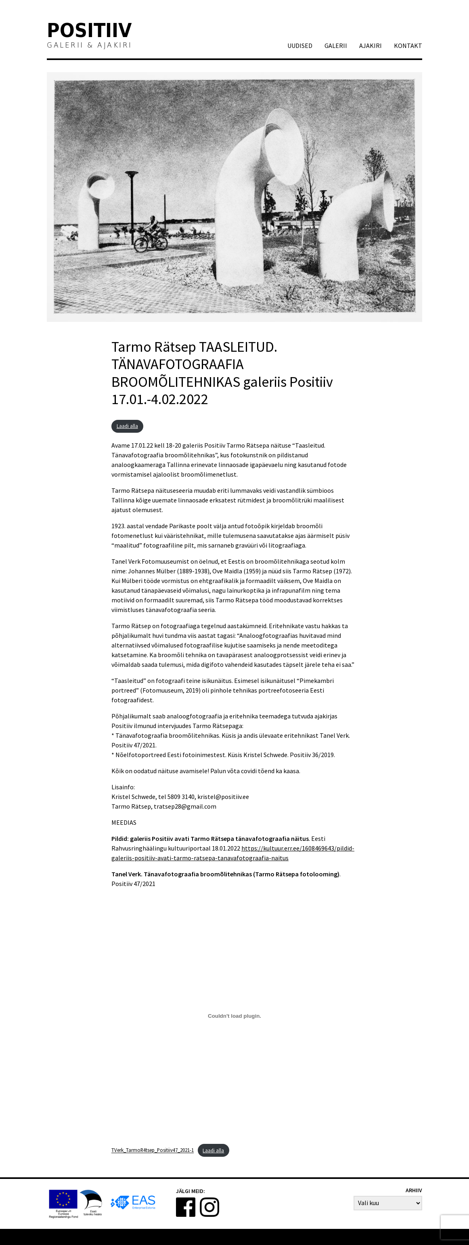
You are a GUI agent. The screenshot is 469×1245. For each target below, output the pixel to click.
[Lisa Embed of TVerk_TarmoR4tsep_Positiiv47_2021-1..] (234, 1016)
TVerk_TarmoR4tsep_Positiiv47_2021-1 (152, 1150)
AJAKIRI (370, 46)
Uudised (299, 46)
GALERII (336, 46)
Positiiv (89, 32)
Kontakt (408, 46)
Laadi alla (127, 426)
